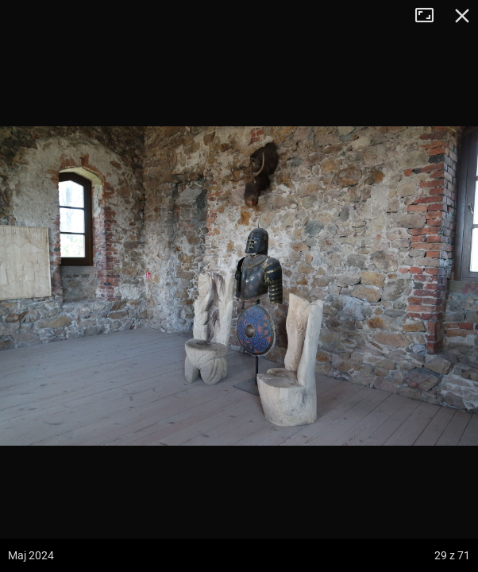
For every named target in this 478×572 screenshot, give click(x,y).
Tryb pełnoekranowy (430, 16)
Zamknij (462, 16)
